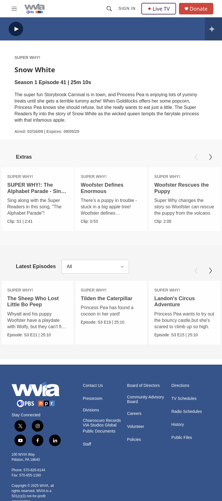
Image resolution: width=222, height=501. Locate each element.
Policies (134, 439)
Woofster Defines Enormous (101, 188)
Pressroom (92, 398)
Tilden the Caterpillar (108, 298)
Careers (134, 413)
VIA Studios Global (99, 425)
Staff (87, 444)
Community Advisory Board (145, 399)
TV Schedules (184, 398)
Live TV (159, 8)
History (177, 424)
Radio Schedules (186, 411)
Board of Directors (143, 385)
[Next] (210, 157)
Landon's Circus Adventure (173, 301)
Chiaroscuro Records (102, 420)
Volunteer (135, 426)
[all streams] (213, 28)
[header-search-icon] (109, 8)
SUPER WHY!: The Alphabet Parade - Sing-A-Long (36, 191)
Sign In (127, 8)
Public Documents (99, 431)
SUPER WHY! (27, 57)
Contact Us (93, 385)
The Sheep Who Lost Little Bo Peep (33, 301)
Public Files (181, 437)
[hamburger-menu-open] (14, 8)
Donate (199, 9)
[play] (16, 29)
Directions (180, 385)
